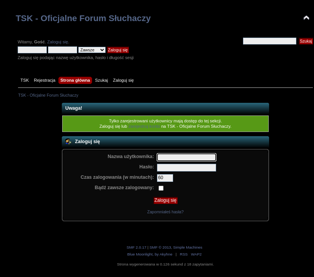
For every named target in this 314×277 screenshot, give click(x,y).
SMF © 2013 (160, 247)
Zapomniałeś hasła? (165, 211)
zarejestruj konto (144, 126)
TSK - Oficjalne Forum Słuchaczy (83, 18)
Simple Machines (187, 247)
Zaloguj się (57, 42)
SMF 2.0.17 (137, 247)
